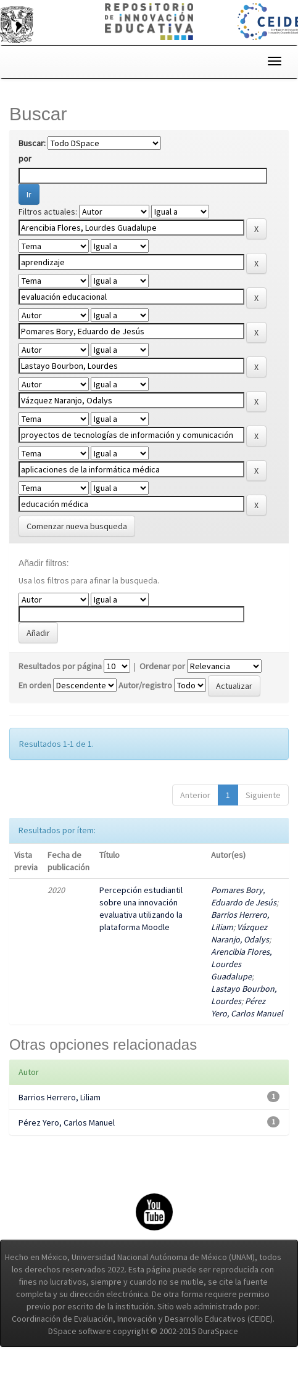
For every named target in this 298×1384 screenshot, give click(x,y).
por (25, 158)
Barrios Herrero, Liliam (60, 1097)
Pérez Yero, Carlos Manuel (67, 1122)
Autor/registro (145, 685)
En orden (35, 685)
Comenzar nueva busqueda (77, 526)
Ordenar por (162, 666)
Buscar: (32, 143)
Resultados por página (60, 666)
